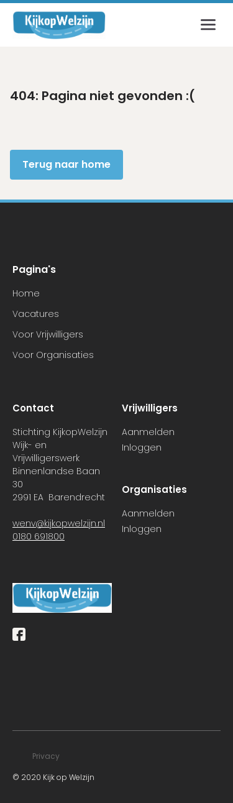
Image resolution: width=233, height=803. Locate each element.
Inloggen (142, 447)
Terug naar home (66, 164)
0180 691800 (38, 536)
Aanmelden (148, 432)
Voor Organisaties (53, 355)
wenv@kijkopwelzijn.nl (58, 523)
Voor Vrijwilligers (47, 334)
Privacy (46, 756)
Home (26, 293)
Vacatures (35, 314)
